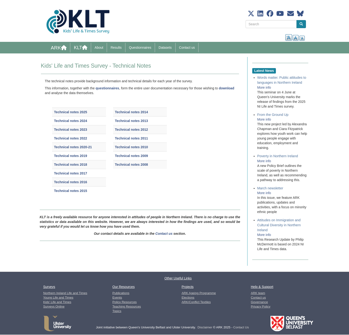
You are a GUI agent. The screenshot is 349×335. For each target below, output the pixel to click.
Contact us (187, 47)
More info (264, 87)
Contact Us (241, 327)
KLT (80, 47)
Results (116, 47)
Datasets (165, 47)
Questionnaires (140, 47)
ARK (59, 47)
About (99, 47)
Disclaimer (205, 327)
